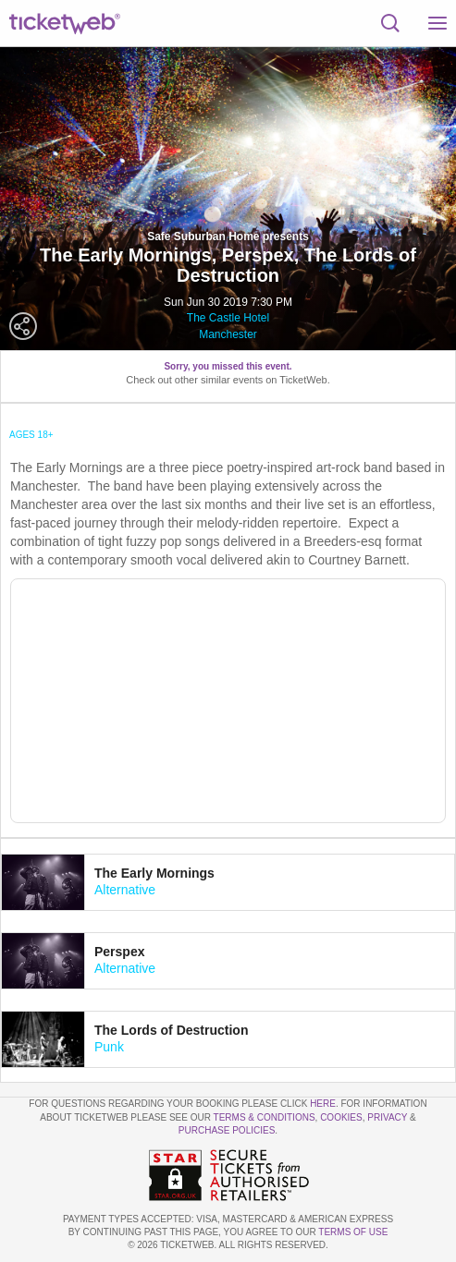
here (323, 1103)
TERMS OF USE (353, 1232)
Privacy (387, 1117)
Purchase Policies (227, 1130)
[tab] (228, 882)
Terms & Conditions (264, 1117)
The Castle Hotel (228, 317)
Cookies (341, 1117)
